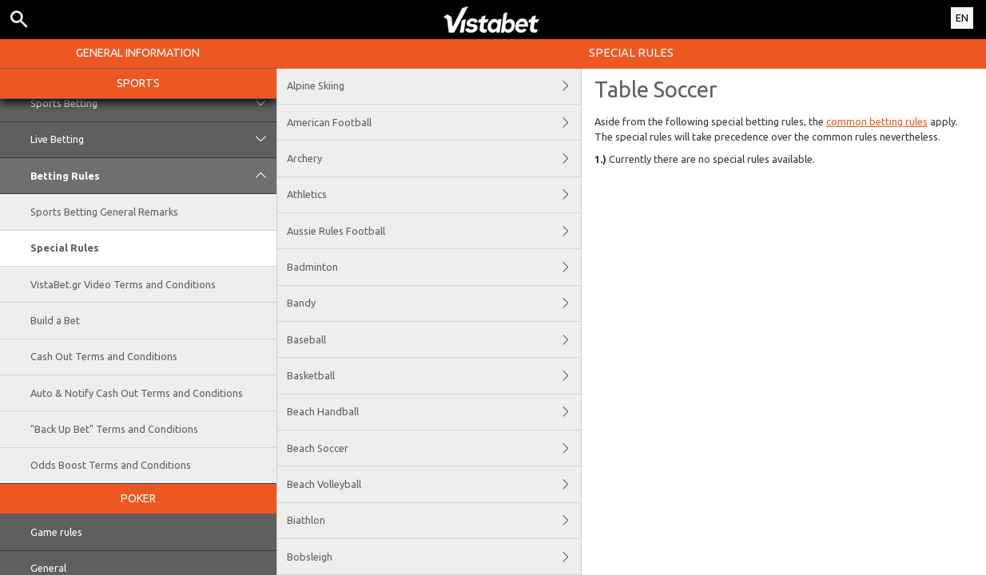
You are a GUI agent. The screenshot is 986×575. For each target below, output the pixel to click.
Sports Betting (153, 103)
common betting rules (877, 121)
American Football (434, 122)
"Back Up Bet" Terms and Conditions (114, 428)
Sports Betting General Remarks (104, 211)
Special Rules (64, 247)
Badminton (434, 266)
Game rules (56, 531)
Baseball (434, 339)
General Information (138, 52)
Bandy (434, 303)
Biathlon (434, 520)
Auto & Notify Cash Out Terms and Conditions (136, 393)
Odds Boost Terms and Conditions (110, 464)
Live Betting (153, 139)
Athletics (434, 194)
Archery (434, 158)
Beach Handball (434, 412)
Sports (138, 83)
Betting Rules (153, 175)
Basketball (434, 375)
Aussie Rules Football (434, 230)
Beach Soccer (434, 448)
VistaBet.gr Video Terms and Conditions (123, 284)
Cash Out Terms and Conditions (103, 356)
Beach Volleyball (434, 484)
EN (962, 17)
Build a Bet (55, 320)
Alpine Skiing (434, 86)
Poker (138, 498)
